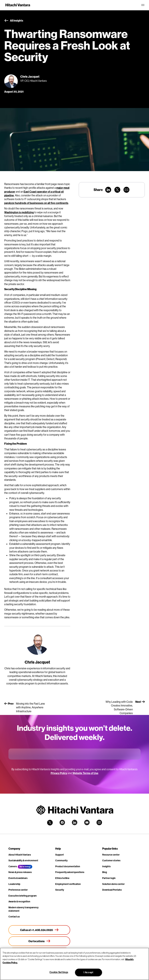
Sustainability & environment (23, 860)
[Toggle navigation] (143, 5)
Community (61, 860)
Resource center (111, 854)
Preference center (18, 889)
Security (59, 889)
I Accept (88, 972)
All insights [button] (13, 21)
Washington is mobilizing (19, 212)
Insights (106, 866)
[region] (74, 964)
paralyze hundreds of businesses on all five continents (36, 203)
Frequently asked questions (69, 872)
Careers (12, 866)
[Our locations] (39, 941)
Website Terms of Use (85, 773)
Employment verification (68, 884)
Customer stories (111, 860)
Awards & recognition (19, 901)
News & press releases (20, 872)
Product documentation (67, 866)
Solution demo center (113, 884)
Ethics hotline (62, 878)
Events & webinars (18, 878)
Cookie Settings (58, 972)
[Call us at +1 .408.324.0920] (39, 930)
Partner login (109, 878)
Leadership (14, 884)
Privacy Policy (59, 773)
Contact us (14, 916)
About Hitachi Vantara (19, 854)
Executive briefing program (22, 895)
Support (59, 854)
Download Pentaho (112, 889)
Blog (104, 872)
